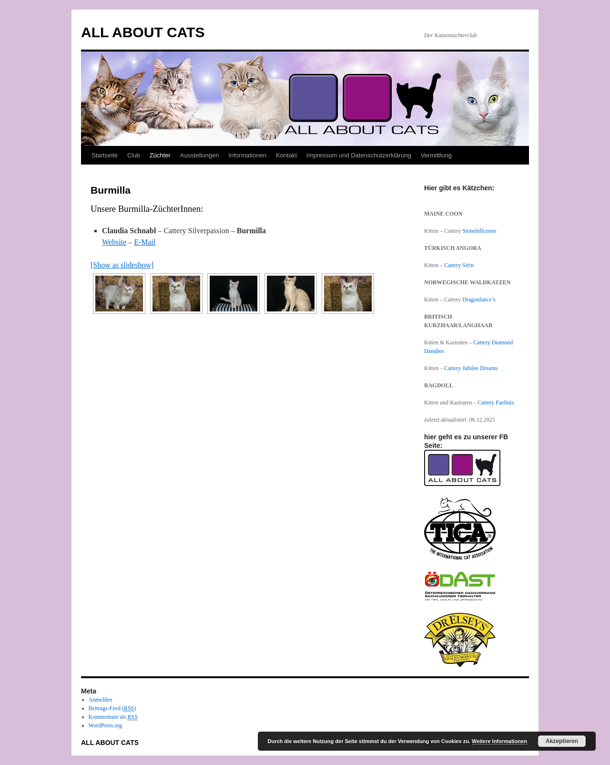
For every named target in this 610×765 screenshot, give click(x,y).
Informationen (247, 155)
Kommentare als (113, 717)
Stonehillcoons (479, 230)
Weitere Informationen (499, 741)
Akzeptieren (562, 741)
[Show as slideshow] (122, 265)
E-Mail (144, 242)
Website (114, 242)
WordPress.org (105, 725)
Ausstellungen (199, 155)
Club (133, 155)
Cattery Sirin (459, 265)
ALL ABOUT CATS (142, 32)
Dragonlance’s (478, 299)
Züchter (160, 155)
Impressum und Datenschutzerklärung (358, 155)
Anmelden (100, 699)
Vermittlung (436, 155)
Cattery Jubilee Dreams (471, 368)
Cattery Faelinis (496, 402)
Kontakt (286, 155)
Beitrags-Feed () (112, 708)
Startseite (105, 155)
